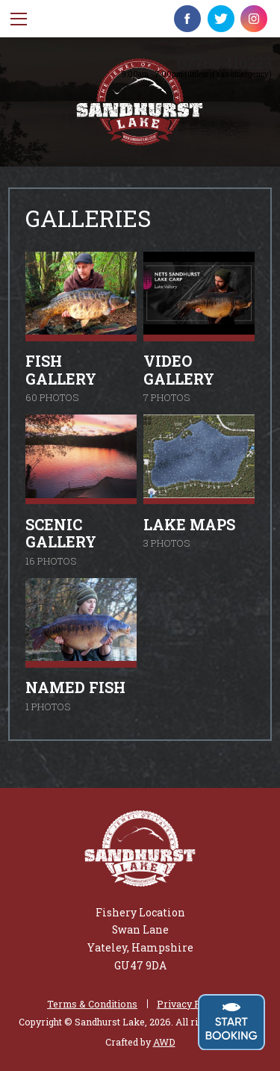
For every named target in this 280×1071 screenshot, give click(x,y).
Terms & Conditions (92, 1004)
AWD (164, 1042)
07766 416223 (225, 62)
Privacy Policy (190, 1004)
